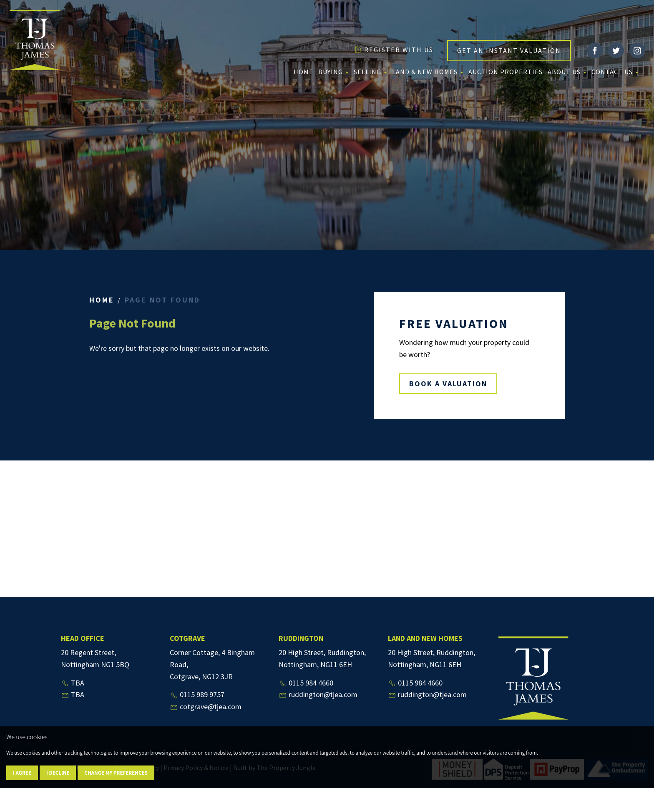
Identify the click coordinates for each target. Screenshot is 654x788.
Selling (370, 72)
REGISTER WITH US (393, 49)
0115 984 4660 (306, 683)
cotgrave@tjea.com (205, 706)
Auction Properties (505, 72)
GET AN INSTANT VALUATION (509, 50)
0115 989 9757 (197, 694)
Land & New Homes (427, 72)
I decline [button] (57, 772)
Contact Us (615, 72)
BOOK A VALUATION (448, 383)
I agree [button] (22, 772)
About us (567, 72)
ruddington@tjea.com (318, 694)
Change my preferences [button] (115, 772)
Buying (333, 72)
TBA (72, 683)
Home (303, 72)
